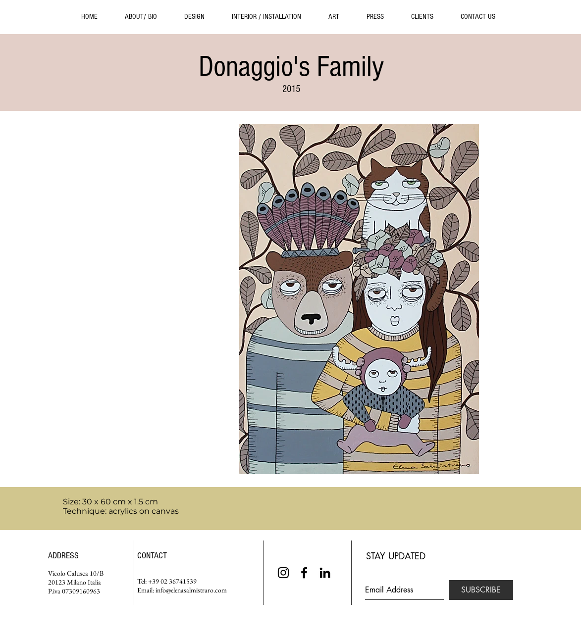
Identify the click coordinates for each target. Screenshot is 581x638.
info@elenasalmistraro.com (191, 590)
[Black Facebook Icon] (304, 572)
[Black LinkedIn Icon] (324, 572)
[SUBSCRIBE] (481, 590)
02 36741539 (178, 581)
